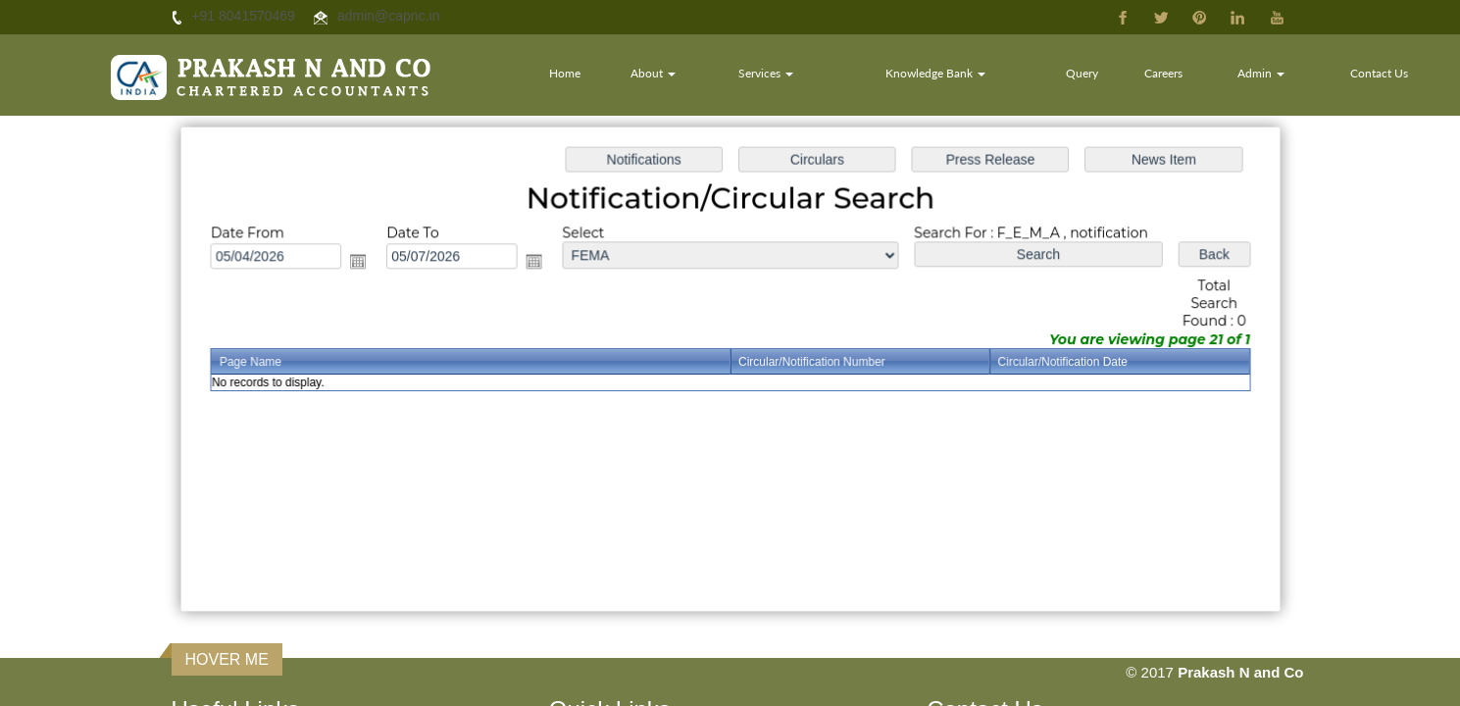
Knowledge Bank (936, 73)
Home (566, 73)
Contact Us (1379, 73)
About (655, 73)
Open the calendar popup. (367, 263)
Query (1083, 73)
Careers (1164, 73)
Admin (1261, 73)
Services (766, 73)
